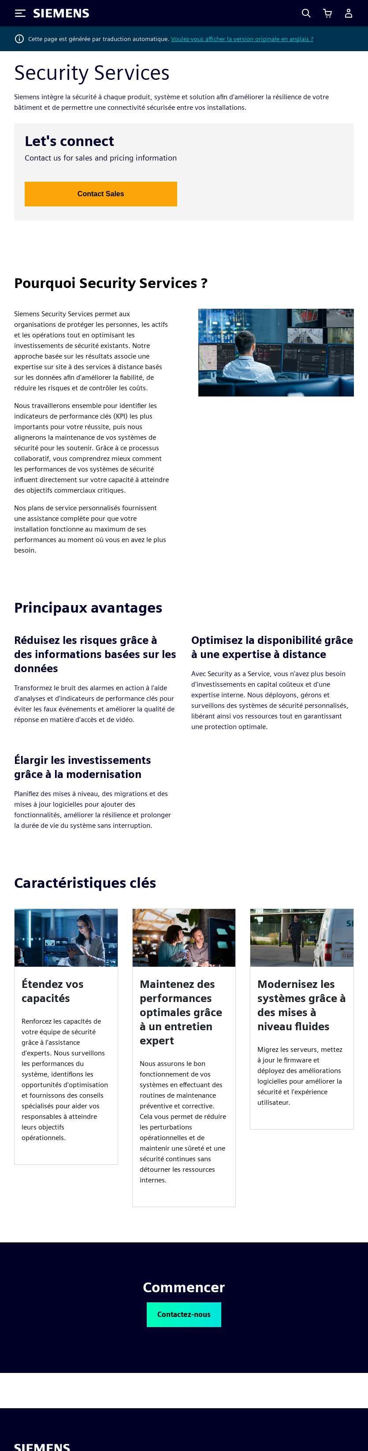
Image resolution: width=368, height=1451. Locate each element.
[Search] (306, 13)
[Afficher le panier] (327, 13)
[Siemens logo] (61, 13)
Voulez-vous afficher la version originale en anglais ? (242, 38)
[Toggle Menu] (20, 13)
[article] (66, 1037)
